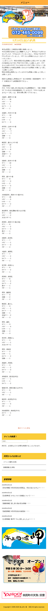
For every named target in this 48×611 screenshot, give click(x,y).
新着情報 (6, 467)
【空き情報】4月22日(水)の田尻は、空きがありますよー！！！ (23, 488)
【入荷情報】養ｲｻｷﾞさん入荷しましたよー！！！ (18, 519)
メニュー (25, 2)
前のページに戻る (24, 428)
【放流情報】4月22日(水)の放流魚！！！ (16, 511)
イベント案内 (7, 462)
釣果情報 (18, 44)
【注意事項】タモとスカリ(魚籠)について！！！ (18, 495)
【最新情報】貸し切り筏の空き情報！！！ (16, 503)
